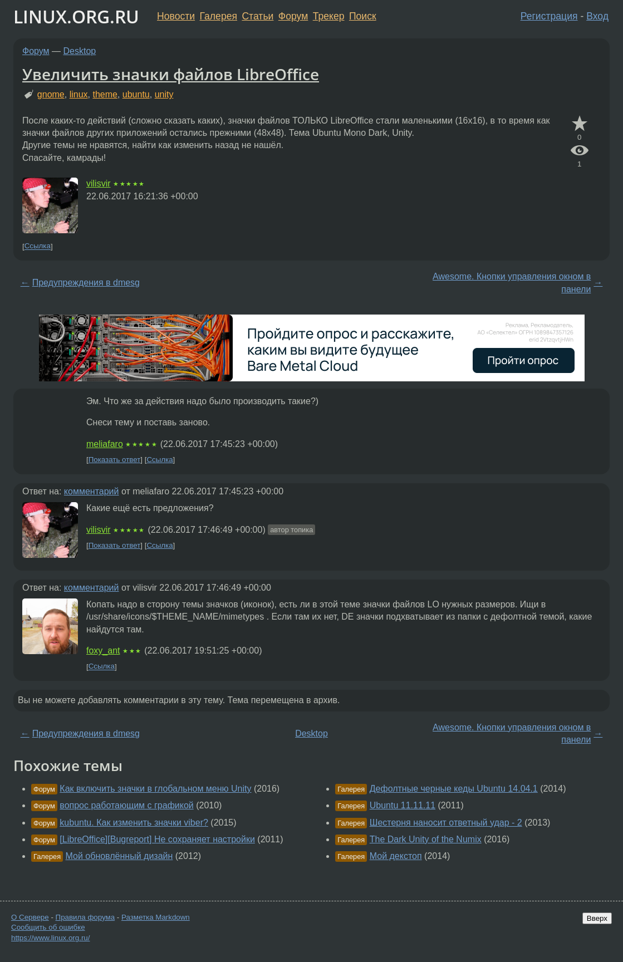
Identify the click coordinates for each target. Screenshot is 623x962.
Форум (293, 16)
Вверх (597, 918)
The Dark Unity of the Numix (426, 839)
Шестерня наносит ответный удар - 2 (446, 822)
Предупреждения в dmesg (86, 282)
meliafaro (104, 444)
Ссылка (37, 246)
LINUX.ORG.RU (76, 16)
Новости (176, 16)
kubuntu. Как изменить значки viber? (134, 822)
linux (79, 94)
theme (104, 94)
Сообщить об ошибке (48, 927)
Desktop (79, 51)
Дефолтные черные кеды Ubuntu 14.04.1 (454, 788)
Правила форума (85, 917)
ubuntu (136, 94)
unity (164, 94)
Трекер (329, 16)
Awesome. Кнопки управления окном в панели (512, 282)
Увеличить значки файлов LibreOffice (170, 74)
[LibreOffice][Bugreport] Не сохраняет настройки (157, 839)
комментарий (91, 491)
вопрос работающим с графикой (126, 805)
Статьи (257, 16)
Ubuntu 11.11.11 (402, 805)
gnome (51, 94)
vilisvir (98, 183)
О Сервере (30, 917)
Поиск (362, 16)
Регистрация (549, 16)
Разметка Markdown (155, 917)
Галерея (218, 16)
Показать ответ (115, 459)
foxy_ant (103, 650)
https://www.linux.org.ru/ (50, 938)
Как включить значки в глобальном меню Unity (155, 788)
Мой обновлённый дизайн (119, 856)
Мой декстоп (396, 856)
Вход (597, 16)
